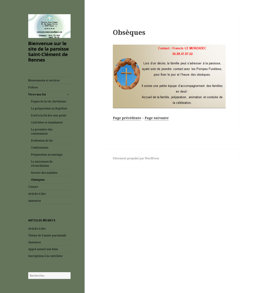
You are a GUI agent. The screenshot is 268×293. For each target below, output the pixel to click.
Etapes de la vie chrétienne (48, 101)
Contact (33, 187)
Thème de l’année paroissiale (47, 235)
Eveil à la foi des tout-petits (48, 115)
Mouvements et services (44, 80)
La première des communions (41, 131)
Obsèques (38, 180)
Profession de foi (42, 140)
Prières (33, 87)
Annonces (34, 201)
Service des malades (44, 173)
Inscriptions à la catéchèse (45, 256)
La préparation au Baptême (49, 108)
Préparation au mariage (47, 154)
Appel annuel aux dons (43, 249)
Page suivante (157, 118)
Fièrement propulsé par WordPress (136, 158)
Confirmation (40, 147)
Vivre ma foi (37, 94)
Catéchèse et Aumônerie (47, 122)
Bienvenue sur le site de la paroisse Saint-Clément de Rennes (48, 51)
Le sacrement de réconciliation (42, 164)
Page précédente (127, 118)
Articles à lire (37, 194)
